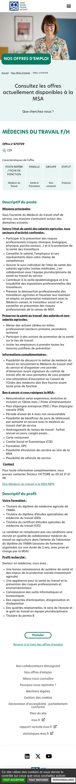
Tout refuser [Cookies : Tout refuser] (38, 780)
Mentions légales (38, 691)
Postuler (42, 635)
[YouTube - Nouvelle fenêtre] (48, 756)
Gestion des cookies (38, 697)
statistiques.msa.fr (36, 734)
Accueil (5, 73)
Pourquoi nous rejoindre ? (38, 685)
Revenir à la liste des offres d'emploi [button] (38, 644)
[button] (57, 6)
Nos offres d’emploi (38, 672)
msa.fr (35, 720)
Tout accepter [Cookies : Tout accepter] (13, 780)
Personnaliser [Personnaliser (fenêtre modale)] (63, 780)
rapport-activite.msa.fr (36, 727)
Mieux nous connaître (38, 679)
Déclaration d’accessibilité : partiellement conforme (38, 706)
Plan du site (38, 713)
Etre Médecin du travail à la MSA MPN (28, 484)
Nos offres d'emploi (20, 73)
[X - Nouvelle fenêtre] (38, 756)
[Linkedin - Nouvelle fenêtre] (27, 756)
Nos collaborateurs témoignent (38, 666)
